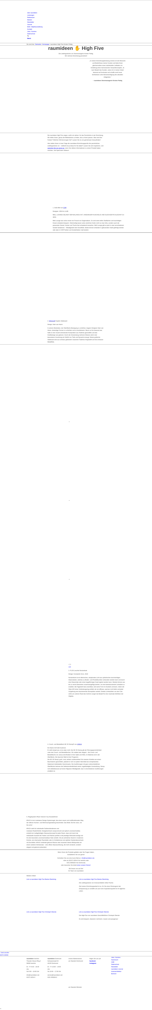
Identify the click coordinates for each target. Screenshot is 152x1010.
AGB (112, 962)
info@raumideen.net (87, 858)
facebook (92, 961)
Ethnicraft (52, 321)
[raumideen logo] (43, 10)
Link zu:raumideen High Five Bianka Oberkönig (41, 879)
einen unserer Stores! (84, 865)
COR (64, 207)
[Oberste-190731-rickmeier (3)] (50, 950)
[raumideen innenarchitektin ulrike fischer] (50, 909)
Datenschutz (115, 964)
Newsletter (114, 967)
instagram (92, 963)
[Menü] (29, 38)
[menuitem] (76, 13)
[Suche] (28, 36)
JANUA (79, 744)
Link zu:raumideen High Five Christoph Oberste (41, 912)
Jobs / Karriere (115, 957)
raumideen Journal (117, 969)
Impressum (114, 960)
